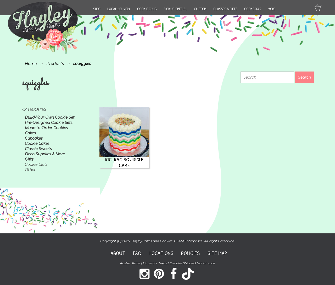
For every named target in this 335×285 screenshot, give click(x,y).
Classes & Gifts (225, 8)
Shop (96, 8)
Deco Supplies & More (45, 154)
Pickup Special (175, 8)
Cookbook (252, 8)
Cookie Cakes (37, 143)
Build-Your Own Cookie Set (50, 117)
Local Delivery (118, 8)
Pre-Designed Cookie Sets (48, 122)
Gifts (29, 159)
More (271, 8)
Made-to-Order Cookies (46, 127)
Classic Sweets (38, 148)
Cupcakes (34, 138)
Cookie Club (147, 8)
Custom (200, 8)
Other (30, 169)
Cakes (30, 133)
